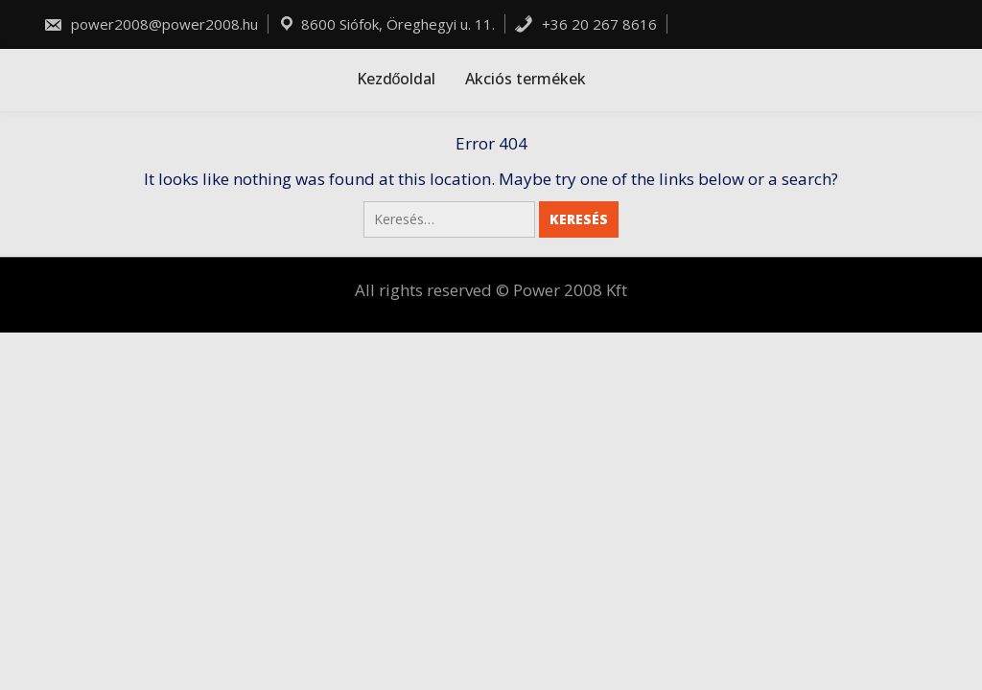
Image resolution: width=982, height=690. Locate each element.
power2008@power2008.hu (150, 24)
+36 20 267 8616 (585, 24)
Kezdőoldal (396, 78)
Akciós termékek (525, 78)
